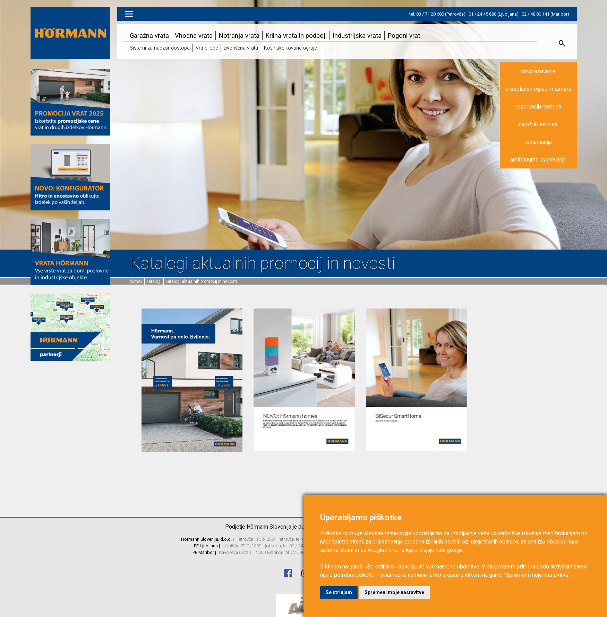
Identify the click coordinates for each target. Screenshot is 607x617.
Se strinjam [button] (339, 592)
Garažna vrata (149, 35)
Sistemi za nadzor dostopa (160, 48)
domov (136, 281)
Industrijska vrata (357, 35)
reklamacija (538, 142)
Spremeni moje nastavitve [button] (394, 592)
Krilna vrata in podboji (296, 35)
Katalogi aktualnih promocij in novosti (201, 281)
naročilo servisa (538, 124)
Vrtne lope (207, 48)
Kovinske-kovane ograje (290, 48)
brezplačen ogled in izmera (538, 89)
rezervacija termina (538, 106)
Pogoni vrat (403, 35)
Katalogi (154, 281)
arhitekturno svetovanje (538, 159)
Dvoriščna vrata (241, 48)
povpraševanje (538, 71)
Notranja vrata (239, 35)
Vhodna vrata (194, 35)
